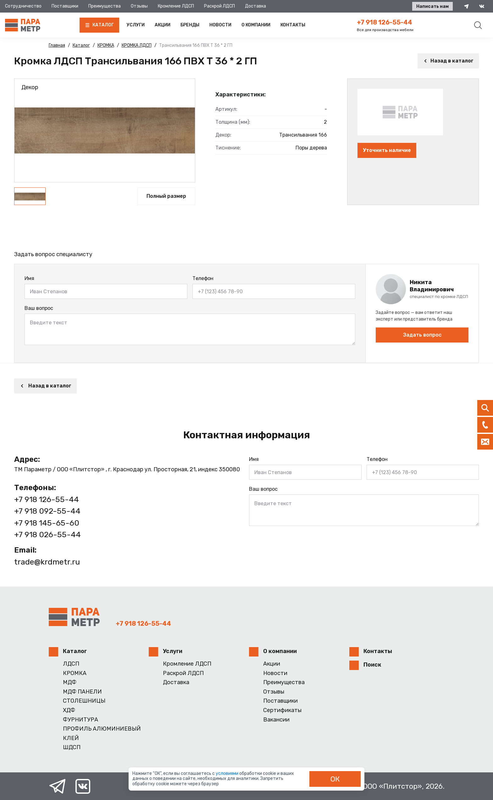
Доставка (255, 6)
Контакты (292, 25)
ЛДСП (71, 664)
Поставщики (65, 6)
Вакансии (276, 719)
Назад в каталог (448, 61)
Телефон (202, 278)
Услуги (136, 25)
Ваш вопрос (39, 308)
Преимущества (104, 6)
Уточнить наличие (387, 150)
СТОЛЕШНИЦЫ (84, 701)
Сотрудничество (23, 6)
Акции (162, 25)
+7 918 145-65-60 (46, 522)
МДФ (69, 682)
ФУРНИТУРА (80, 719)
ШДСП (71, 747)
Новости (220, 25)
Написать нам (432, 6)
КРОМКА (74, 673)
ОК (335, 779)
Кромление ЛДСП (176, 6)
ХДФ (69, 710)
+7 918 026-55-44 (47, 534)
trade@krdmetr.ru (47, 561)
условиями (227, 773)
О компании (255, 25)
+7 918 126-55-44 (384, 22)
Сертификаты (282, 710)
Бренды (189, 25)
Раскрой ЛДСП (219, 6)
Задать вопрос (422, 335)
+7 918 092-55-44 (47, 511)
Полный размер (166, 196)
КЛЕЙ (71, 738)
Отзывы (139, 6)
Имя (29, 278)
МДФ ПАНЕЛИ (82, 692)
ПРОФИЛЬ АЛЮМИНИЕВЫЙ (102, 729)
